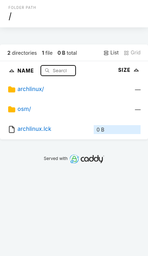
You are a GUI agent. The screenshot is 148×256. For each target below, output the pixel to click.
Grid (132, 52)
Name (26, 70)
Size (129, 70)
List (111, 52)
